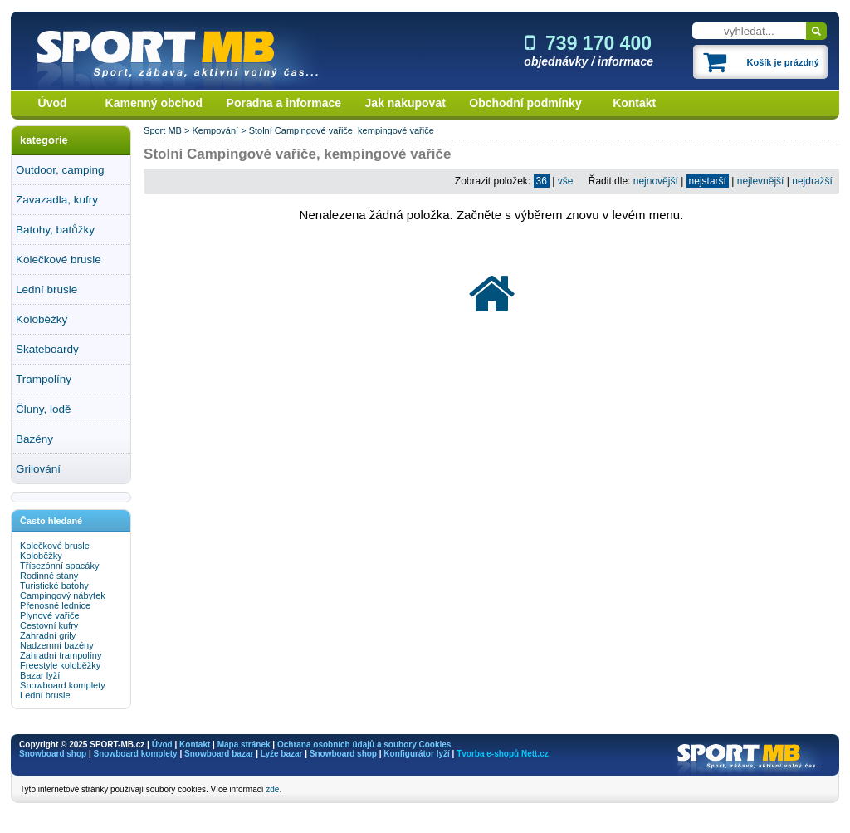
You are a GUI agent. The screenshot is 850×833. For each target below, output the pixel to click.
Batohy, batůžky (55, 229)
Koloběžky (41, 319)
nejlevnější (760, 181)
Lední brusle (46, 289)
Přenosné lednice (55, 605)
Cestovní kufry (49, 625)
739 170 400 (588, 43)
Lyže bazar (282, 753)
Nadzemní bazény (57, 645)
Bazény (34, 439)
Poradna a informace (284, 103)
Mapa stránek (244, 744)
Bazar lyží (40, 675)
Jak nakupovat (405, 103)
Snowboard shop (52, 753)
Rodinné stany (49, 576)
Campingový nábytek (62, 595)
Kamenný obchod (154, 103)
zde (272, 789)
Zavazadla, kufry (57, 200)
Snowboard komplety (62, 685)
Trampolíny (43, 379)
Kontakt (634, 103)
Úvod (52, 103)
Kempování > (220, 130)
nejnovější (655, 181)
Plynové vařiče (50, 615)
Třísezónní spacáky (59, 566)
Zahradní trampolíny (60, 655)
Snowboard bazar (218, 753)
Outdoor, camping (60, 170)
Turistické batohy (54, 585)
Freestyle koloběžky (60, 665)
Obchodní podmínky (525, 103)
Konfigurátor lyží (416, 753)
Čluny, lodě (43, 409)
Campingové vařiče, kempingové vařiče (354, 130)
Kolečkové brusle (58, 259)
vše (566, 181)
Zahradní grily (48, 635)
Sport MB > (168, 130)
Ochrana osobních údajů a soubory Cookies (364, 744)
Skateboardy (47, 349)
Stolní (260, 130)
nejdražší (812, 181)
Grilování (38, 469)
